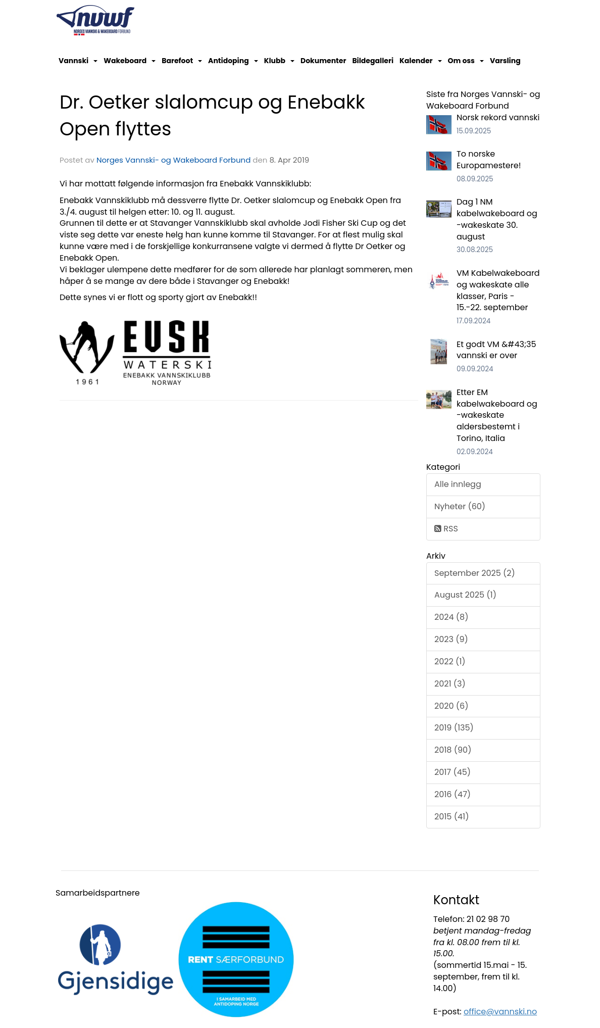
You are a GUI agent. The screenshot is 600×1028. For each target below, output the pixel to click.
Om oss (466, 61)
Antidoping (233, 61)
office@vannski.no (500, 1011)
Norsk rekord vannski (498, 117)
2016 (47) (452, 794)
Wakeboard (130, 61)
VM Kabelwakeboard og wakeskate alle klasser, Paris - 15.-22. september (498, 290)
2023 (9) (451, 639)
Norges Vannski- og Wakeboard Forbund (173, 160)
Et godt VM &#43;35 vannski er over (496, 350)
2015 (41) (451, 816)
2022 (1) (450, 661)
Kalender (420, 61)
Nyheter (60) (459, 506)
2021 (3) (450, 684)
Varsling (505, 61)
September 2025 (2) (474, 573)
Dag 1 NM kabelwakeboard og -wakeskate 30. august (497, 219)
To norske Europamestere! (489, 159)
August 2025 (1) (465, 595)
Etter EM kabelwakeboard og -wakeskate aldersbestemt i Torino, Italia (497, 415)
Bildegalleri (372, 61)
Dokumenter (323, 61)
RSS (446, 528)
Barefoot (182, 61)
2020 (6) (451, 706)
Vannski (78, 61)
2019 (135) (454, 727)
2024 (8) (451, 617)
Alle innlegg (457, 484)
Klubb (279, 61)
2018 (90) (452, 750)
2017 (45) (452, 772)
